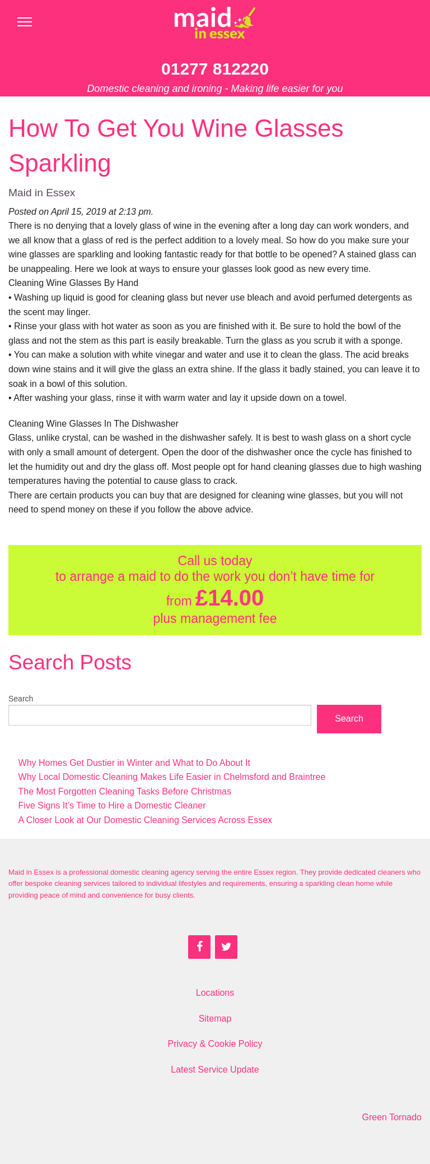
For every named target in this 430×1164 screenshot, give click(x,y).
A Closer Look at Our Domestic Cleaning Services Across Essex (145, 820)
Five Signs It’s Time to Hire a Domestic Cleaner (112, 805)
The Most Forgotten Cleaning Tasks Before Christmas (124, 791)
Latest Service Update (215, 1069)
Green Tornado (392, 1117)
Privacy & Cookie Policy (215, 1043)
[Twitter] (226, 947)
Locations (215, 992)
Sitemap (215, 1018)
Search (20, 698)
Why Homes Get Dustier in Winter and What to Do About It (134, 763)
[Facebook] (199, 947)
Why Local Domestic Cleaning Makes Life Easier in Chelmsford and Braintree (172, 777)
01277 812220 (215, 68)
